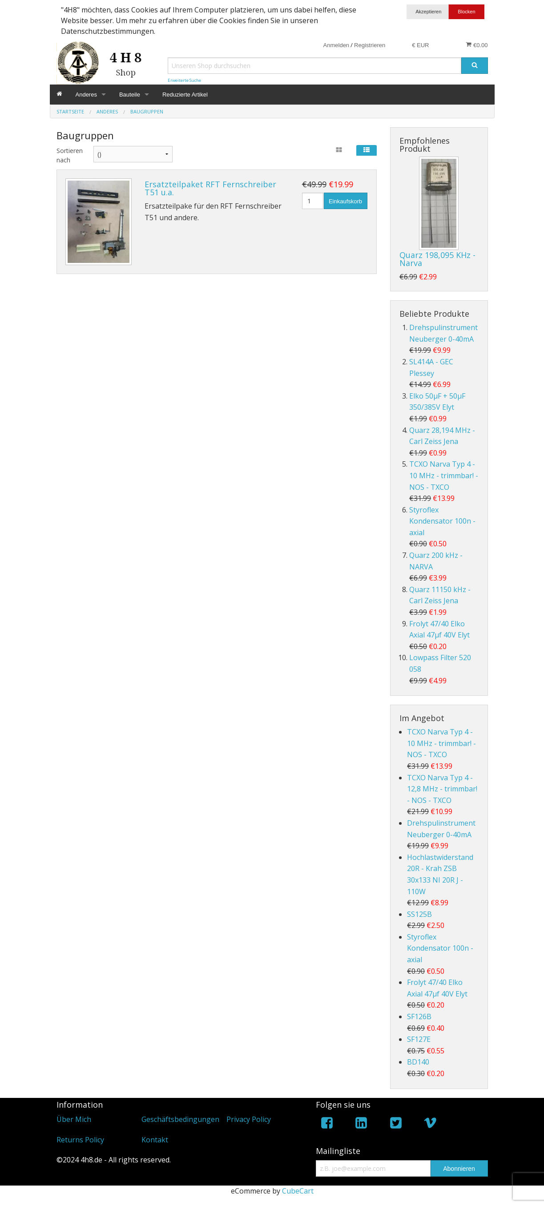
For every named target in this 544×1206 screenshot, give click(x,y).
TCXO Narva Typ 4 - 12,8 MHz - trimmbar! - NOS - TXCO (442, 789)
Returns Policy (80, 1140)
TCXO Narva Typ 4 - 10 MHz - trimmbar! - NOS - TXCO (443, 475)
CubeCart (298, 1191)
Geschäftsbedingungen (180, 1119)
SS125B (419, 914)
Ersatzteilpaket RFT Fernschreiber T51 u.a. (210, 188)
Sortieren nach (68, 155)
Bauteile (129, 94)
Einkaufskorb (345, 201)
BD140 (418, 1062)
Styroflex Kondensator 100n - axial (442, 521)
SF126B (419, 1016)
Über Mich (73, 1119)
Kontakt (154, 1140)
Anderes (86, 94)
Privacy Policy (248, 1119)
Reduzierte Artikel (185, 94)
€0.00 (477, 44)
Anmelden (336, 45)
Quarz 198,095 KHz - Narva (437, 259)
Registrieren (369, 45)
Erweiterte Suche (184, 80)
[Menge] (313, 201)
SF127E (419, 1039)
